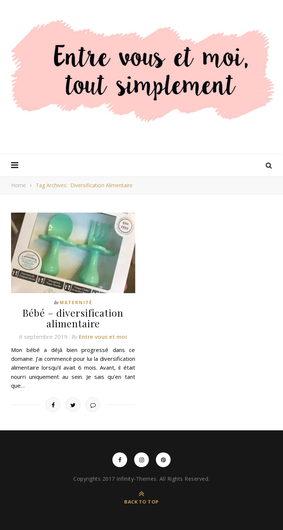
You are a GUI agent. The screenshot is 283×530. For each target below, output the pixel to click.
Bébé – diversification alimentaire (72, 318)
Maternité (76, 302)
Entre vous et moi (103, 336)
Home (18, 185)
